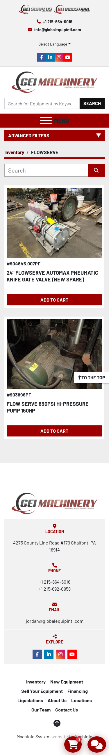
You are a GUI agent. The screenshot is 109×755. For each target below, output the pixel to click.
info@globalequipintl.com (57, 29)
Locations (81, 700)
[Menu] (46, 121)
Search (92, 103)
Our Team (41, 709)
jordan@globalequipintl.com (54, 621)
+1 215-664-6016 (57, 21)
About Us (57, 700)
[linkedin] (50, 57)
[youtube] (67, 57)
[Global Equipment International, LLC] (54, 503)
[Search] (42, 103)
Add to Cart (54, 299)
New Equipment (66, 681)
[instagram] (59, 57)
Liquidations (30, 700)
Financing (77, 691)
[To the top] (91, 377)
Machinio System (34, 736)
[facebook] (41, 57)
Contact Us (66, 709)
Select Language (52, 43)
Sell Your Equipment (42, 691)
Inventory (36, 681)
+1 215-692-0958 (55, 589)
